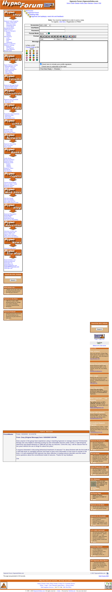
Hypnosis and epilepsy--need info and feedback (44, 16)
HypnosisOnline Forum (8, 86)
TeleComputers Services (47, 587)
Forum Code (26, 47)
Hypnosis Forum (30, 13)
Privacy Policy (70, 585)
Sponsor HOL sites (6, 234)
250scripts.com (5, 268)
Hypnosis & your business (8, 236)
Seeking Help (30, 14)
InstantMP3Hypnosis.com (96, 418)
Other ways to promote (7, 235)
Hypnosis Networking (8, 88)
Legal (46, 585)
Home (39, 583)
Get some (103, 345)
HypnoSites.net (5, 262)
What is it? (96, 345)
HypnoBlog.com (5, 264)
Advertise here (94, 434)
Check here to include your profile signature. (52, 68)
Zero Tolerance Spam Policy (56, 585)
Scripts (56, 583)
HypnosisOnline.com (39, 591)
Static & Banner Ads (6, 232)
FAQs (41, 585)
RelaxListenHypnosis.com (97, 407)
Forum (43, 583)
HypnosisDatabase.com (7, 265)
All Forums (26, 11)
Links (58, 591)
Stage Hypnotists (6, 70)
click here (62, 22)
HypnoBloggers (5, 215)
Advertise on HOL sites (7, 231)
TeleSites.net (72, 591)
